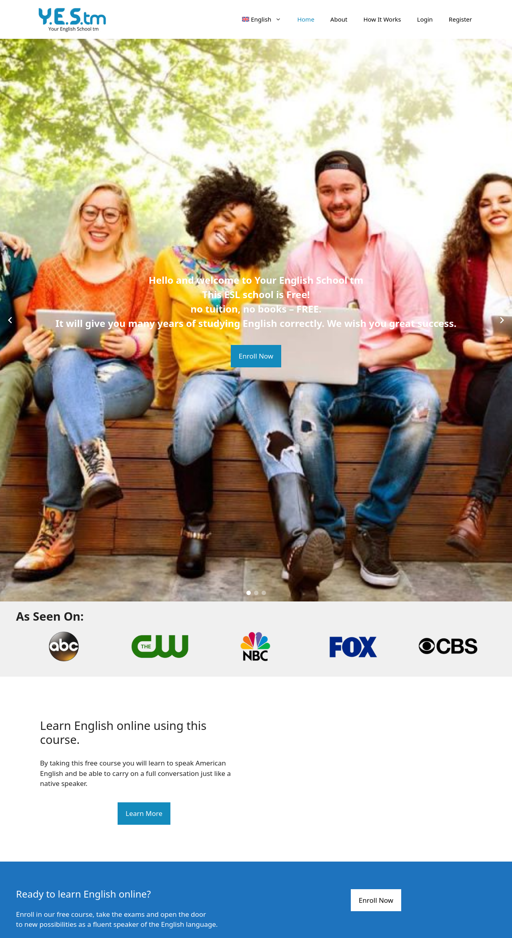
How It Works (382, 19)
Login (425, 19)
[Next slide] (502, 320)
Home (305, 19)
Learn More (144, 813)
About (339, 19)
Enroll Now (256, 356)
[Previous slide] (10, 320)
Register (460, 19)
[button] (248, 593)
